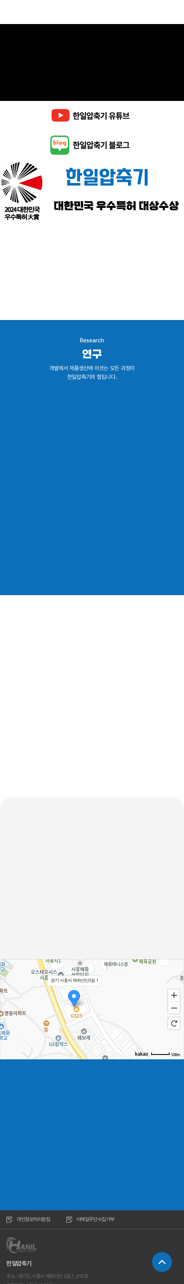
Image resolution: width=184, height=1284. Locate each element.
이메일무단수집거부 (90, 1219)
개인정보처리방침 (28, 1219)
